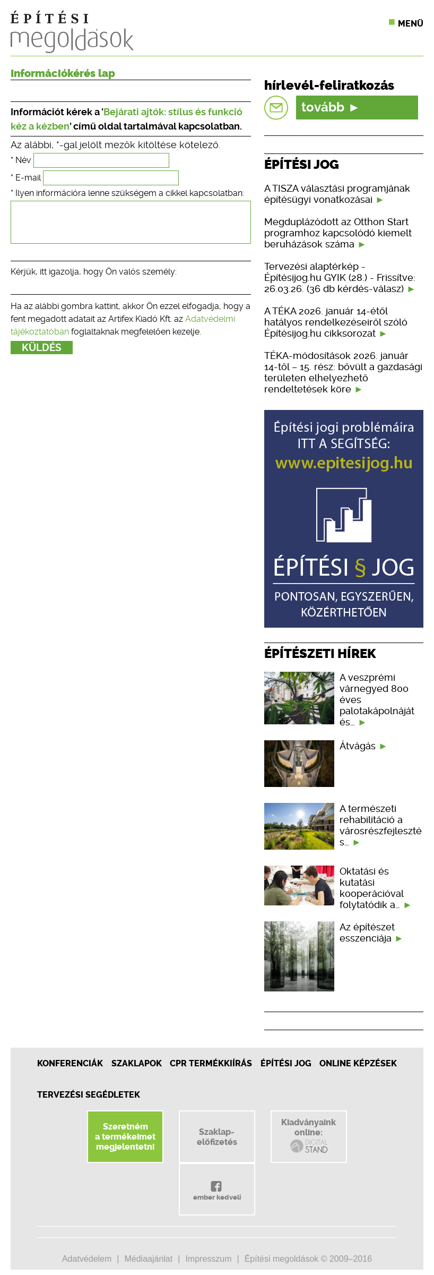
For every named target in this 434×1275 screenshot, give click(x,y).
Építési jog (286, 1063)
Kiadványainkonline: (308, 1135)
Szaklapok (136, 1063)
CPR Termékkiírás (211, 1063)
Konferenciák (70, 1063)
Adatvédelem (86, 1258)
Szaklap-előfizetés (217, 1137)
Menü (410, 24)
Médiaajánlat (148, 1258)
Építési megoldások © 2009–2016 (308, 1258)
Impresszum (208, 1258)
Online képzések (358, 1063)
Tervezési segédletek (88, 1095)
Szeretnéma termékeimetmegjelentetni (125, 1137)
